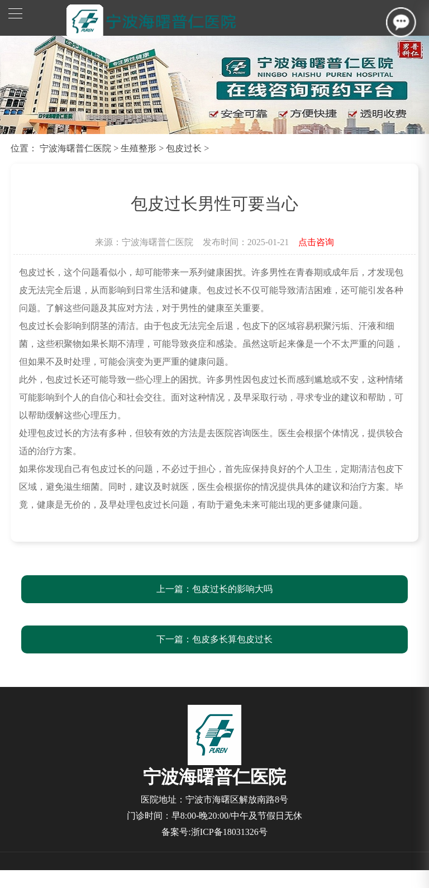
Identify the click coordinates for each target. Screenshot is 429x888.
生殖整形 (138, 148)
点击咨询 (316, 242)
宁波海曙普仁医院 (75, 148)
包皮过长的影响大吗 (232, 589)
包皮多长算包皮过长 (232, 639)
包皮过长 (184, 148)
